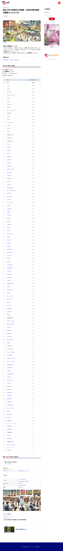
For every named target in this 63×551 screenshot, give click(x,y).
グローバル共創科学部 (11, 352)
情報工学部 (9, 162)
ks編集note (5, 42)
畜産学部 (8, 221)
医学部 (8, 92)
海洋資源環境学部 (10, 364)
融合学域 (8, 302)
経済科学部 (9, 184)
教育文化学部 (9, 240)
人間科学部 (9, 243)
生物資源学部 (9, 208)
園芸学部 (8, 258)
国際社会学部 (9, 178)
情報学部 (8, 138)
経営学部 (8, 153)
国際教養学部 (9, 398)
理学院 (8, 314)
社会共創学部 (9, 274)
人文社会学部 (9, 255)
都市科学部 (9, 215)
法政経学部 (9, 175)
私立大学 (17, 60)
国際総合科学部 (9, 392)
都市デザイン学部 (10, 299)
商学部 (8, 131)
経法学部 (8, 261)
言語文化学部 (9, 196)
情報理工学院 (9, 330)
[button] (45, 34)
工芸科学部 (9, 147)
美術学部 (8, 236)
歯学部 (8, 144)
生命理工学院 (9, 311)
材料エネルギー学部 (10, 408)
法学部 (8, 116)
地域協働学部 (9, 426)
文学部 (8, 119)
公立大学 (11, 60)
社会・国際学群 (9, 355)
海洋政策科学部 (9, 264)
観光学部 (8, 342)
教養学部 (8, 107)
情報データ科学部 (10, 339)
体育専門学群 (9, 224)
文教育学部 (9, 246)
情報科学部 (9, 218)
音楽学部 (8, 230)
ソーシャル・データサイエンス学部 (11, 423)
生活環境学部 (9, 308)
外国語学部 (9, 150)
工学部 (8, 85)
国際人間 (8, 169)
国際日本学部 (9, 414)
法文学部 (8, 125)
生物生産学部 (9, 395)
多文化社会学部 (9, 380)
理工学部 (8, 95)
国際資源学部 (9, 333)
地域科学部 (9, 377)
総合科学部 (9, 193)
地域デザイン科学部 (10, 320)
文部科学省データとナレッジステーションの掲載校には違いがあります (16, 470)
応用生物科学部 (9, 268)
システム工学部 (9, 202)
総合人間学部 (9, 336)
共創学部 (8, 383)
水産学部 (8, 212)
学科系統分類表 (20, 487)
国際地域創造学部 (10, 187)
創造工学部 (9, 199)
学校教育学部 (9, 156)
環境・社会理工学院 (10, 324)
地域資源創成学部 (10, 405)
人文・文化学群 (9, 296)
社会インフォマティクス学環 (11, 447)
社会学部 (8, 227)
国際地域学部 (9, 429)
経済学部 (8, 98)
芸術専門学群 (9, 386)
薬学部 (8, 128)
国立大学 (6, 16)
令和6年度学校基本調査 (21, 479)
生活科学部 (9, 370)
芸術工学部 (9, 271)
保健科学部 (9, 450)
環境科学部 (9, 327)
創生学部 (8, 417)
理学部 (8, 101)
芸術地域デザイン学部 (11, 358)
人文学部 (8, 122)
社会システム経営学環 (11, 444)
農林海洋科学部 (9, 252)
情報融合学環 (9, 420)
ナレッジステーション (52, 59)
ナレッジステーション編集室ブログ (34, 546)
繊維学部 (8, 205)
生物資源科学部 (9, 249)
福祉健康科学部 (9, 367)
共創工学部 (9, 435)
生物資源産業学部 (10, 373)
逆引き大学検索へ (8, 463)
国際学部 (8, 389)
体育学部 (8, 286)
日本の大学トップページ (8, 516)
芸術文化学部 (9, 349)
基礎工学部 (9, 159)
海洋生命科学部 (9, 289)
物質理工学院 (9, 277)
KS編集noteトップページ (8, 517)
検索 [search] (52, 19)
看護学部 (8, 411)
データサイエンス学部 (11, 361)
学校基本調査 (20, 483)
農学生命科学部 (9, 233)
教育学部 (8, 88)
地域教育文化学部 (10, 283)
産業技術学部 (9, 438)
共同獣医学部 (9, 401)
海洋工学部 (9, 305)
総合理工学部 (9, 172)
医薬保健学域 (9, 166)
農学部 (8, 104)
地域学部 (8, 280)
